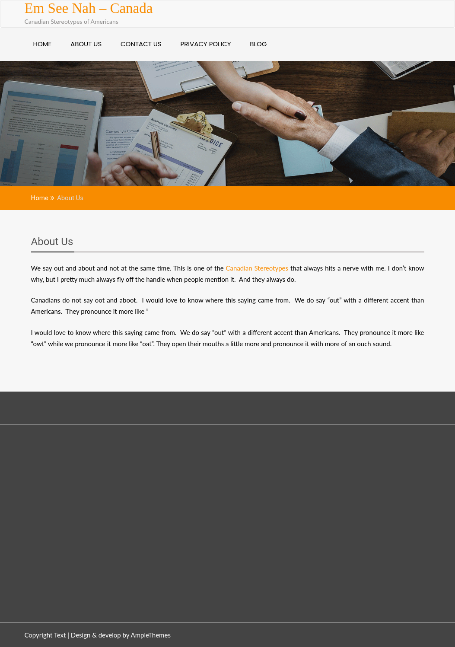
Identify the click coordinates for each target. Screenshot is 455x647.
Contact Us (141, 43)
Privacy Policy (206, 43)
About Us (86, 43)
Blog (258, 43)
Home (42, 43)
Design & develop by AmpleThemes (121, 635)
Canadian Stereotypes (257, 268)
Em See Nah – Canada (89, 8)
